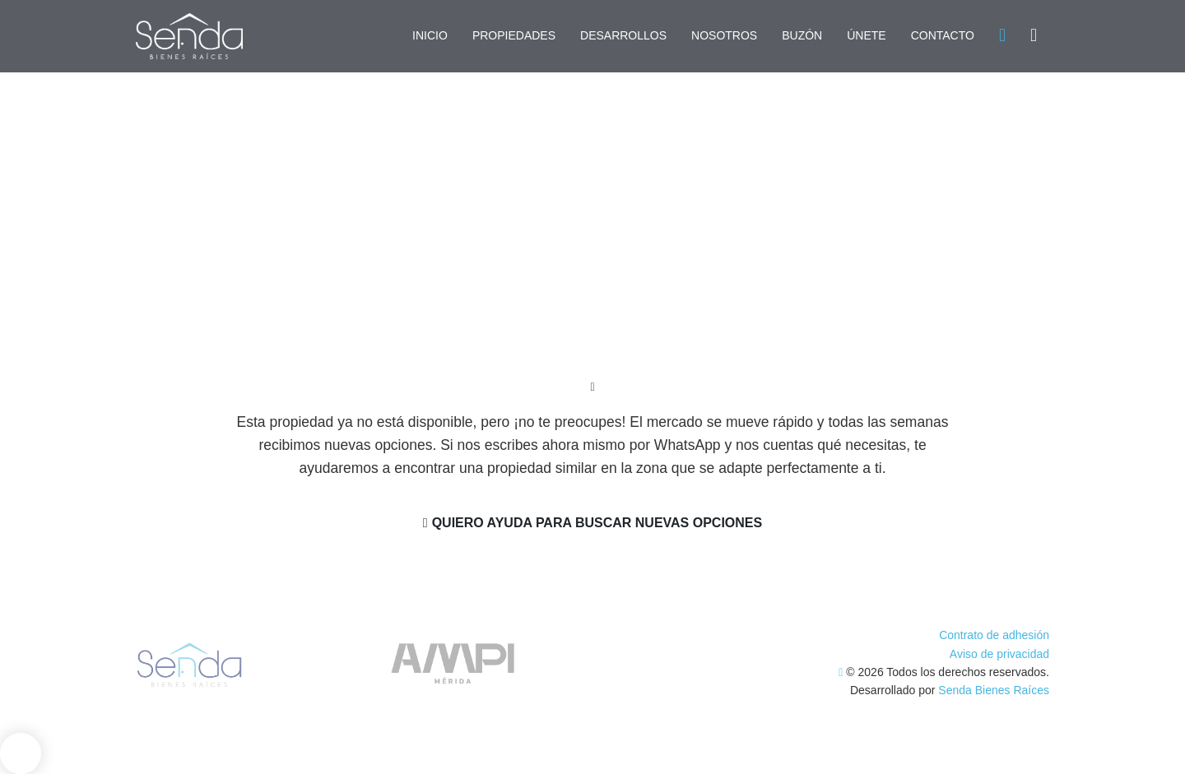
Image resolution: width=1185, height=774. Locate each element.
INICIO (430, 35)
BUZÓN (802, 35)
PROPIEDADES (513, 35)
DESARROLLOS (623, 35)
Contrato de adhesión (994, 635)
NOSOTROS (724, 35)
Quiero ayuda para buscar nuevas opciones (592, 523)
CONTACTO (942, 35)
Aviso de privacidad (999, 653)
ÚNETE (866, 35)
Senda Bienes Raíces (993, 690)
